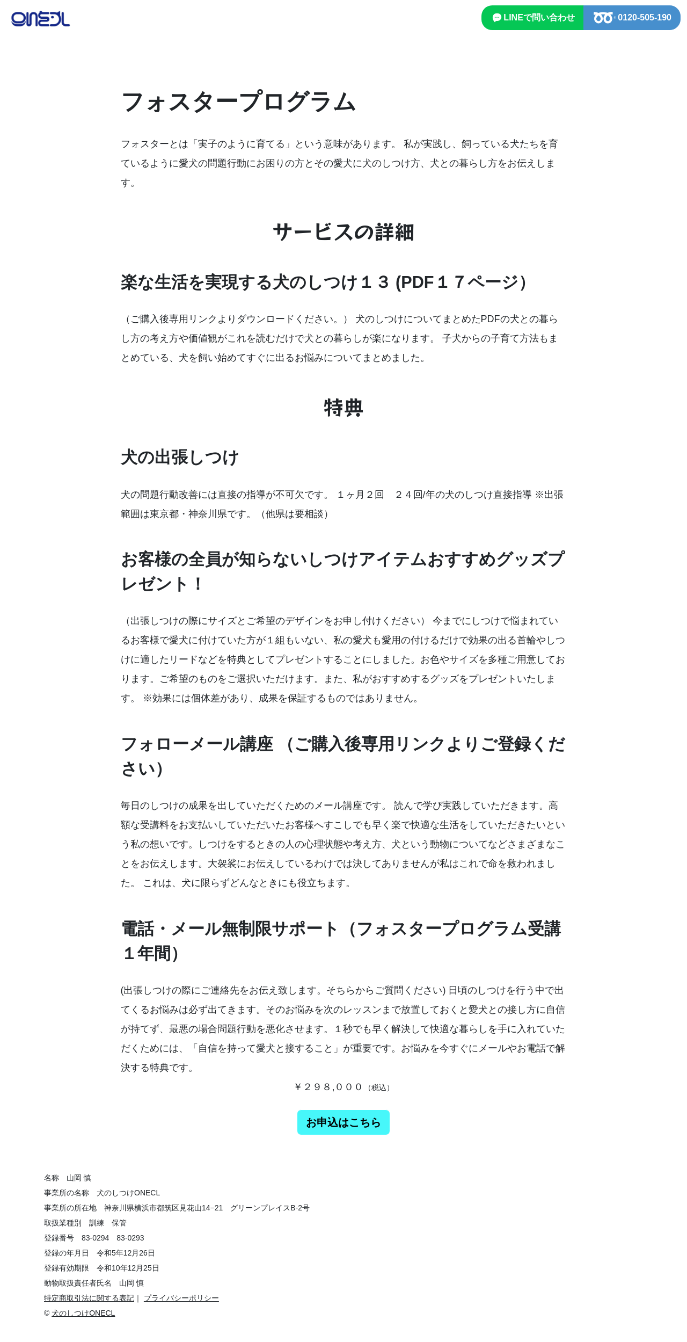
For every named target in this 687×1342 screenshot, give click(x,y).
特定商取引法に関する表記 (89, 1298)
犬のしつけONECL (83, 1313)
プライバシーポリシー (181, 1298)
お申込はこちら (343, 1122)
